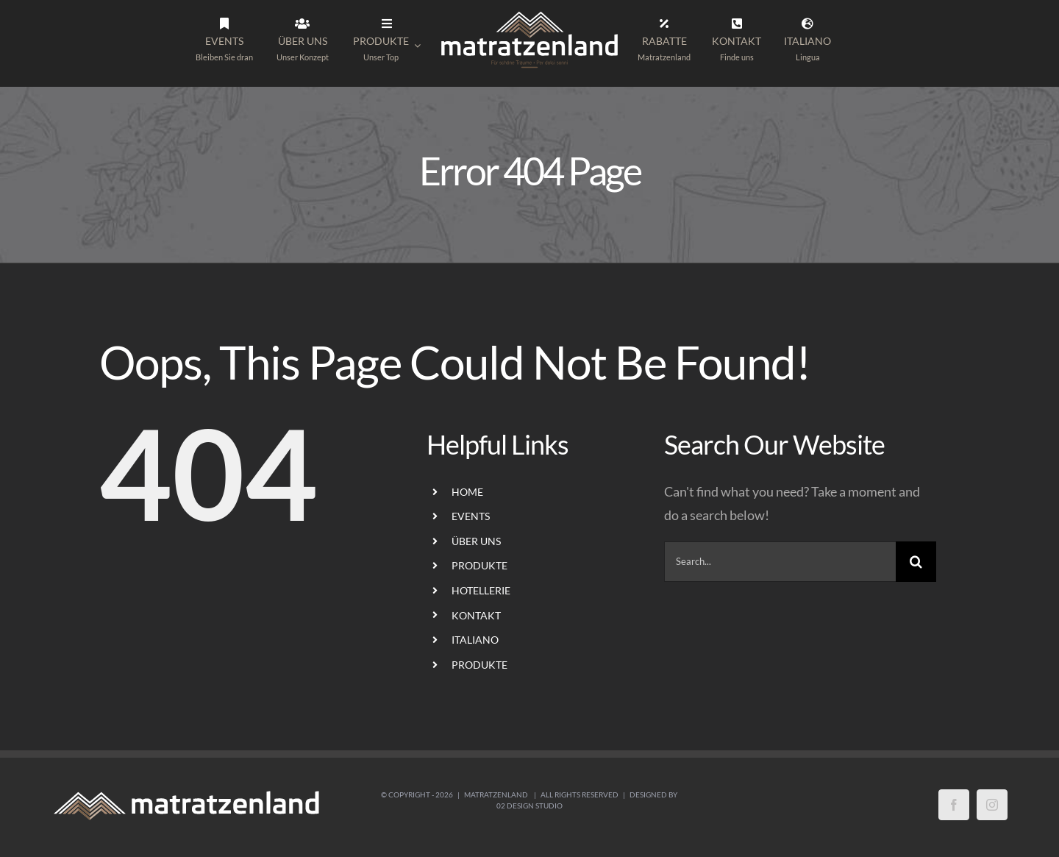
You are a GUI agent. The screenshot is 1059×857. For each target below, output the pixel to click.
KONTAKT (476, 615)
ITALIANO (475, 639)
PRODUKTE (479, 565)
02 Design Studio (529, 805)
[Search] (916, 561)
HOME (467, 492)
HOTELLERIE (481, 590)
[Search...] (780, 561)
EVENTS (471, 516)
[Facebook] (953, 804)
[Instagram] (992, 804)
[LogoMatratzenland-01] (529, 14)
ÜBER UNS (476, 541)
